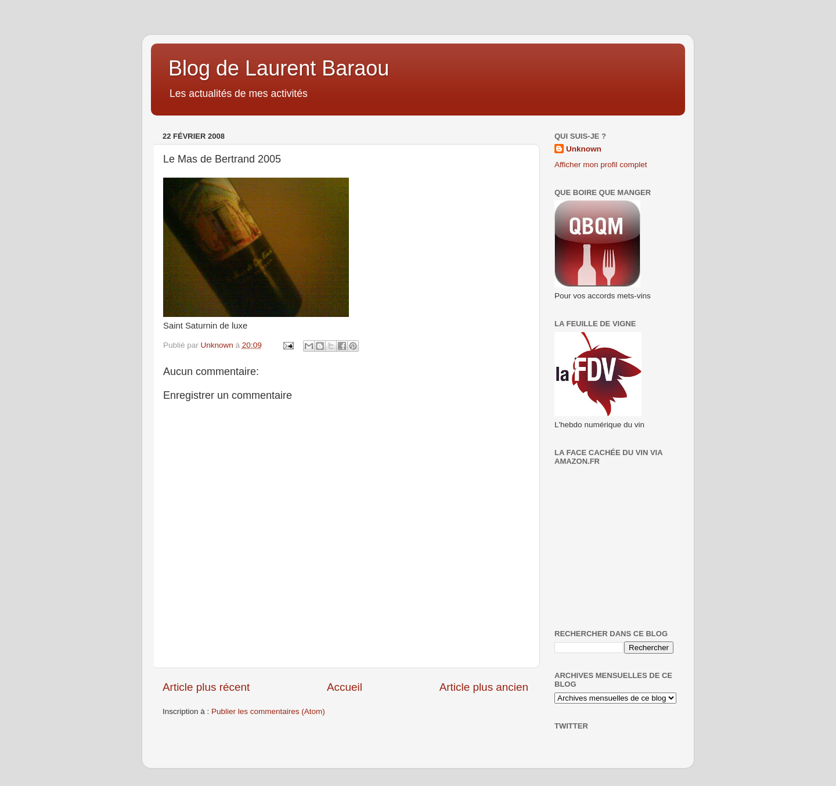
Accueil (344, 687)
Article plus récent (206, 687)
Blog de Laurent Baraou (278, 68)
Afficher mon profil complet (600, 164)
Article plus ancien (483, 687)
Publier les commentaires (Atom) (268, 711)
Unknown (583, 149)
